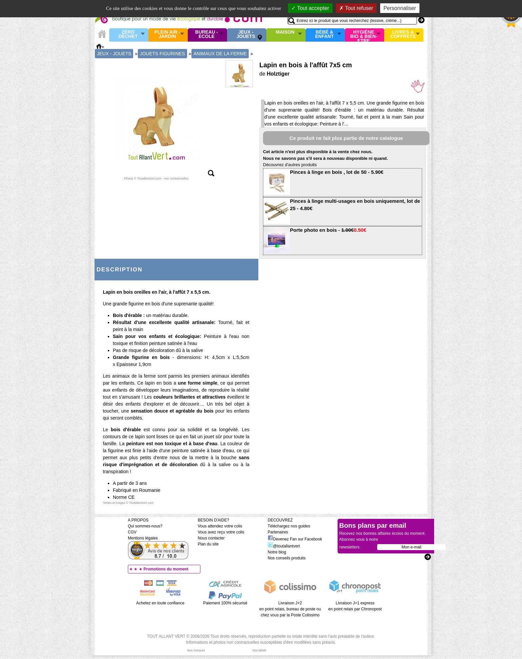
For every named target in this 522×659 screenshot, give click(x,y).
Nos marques (196, 650)
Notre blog (277, 552)
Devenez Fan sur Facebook (295, 539)
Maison (285, 32)
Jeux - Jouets (245, 34)
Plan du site (208, 544)
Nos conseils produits (287, 558)
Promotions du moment (165, 569)
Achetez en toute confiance (160, 603)
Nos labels (259, 650)
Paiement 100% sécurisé (225, 603)
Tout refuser (356, 8)
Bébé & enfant (324, 34)
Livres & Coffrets (403, 34)
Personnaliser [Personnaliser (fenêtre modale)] (400, 8)
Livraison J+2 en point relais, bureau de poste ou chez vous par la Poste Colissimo (290, 609)
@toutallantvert (284, 546)
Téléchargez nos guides (289, 526)
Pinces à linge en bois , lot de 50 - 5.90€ (337, 172)
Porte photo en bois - (328, 230)
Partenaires (278, 532)
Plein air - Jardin (167, 34)
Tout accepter (310, 8)
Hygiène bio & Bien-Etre (363, 35)
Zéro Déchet (128, 34)
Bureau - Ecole (206, 34)
